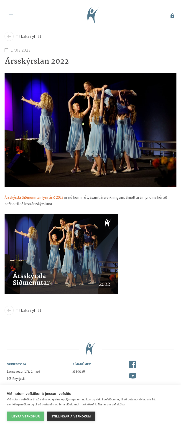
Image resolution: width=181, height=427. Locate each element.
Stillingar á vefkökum (71, 416)
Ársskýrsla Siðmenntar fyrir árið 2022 (34, 197)
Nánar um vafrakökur (111, 404)
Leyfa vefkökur (25, 416)
